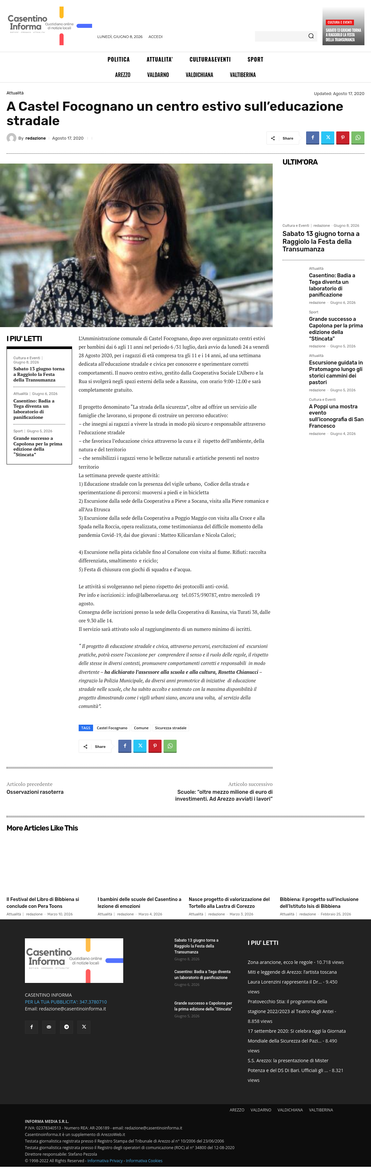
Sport (18, 431)
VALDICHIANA (290, 1117)
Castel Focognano (112, 727)
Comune (141, 727)
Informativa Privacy (105, 1168)
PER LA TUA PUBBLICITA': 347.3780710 (66, 1009)
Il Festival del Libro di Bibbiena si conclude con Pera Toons (42, 906)
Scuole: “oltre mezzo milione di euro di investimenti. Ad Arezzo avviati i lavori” (224, 795)
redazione (36, 138)
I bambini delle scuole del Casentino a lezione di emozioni (133, 906)
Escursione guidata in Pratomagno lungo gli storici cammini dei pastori (333, 347)
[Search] (311, 36)
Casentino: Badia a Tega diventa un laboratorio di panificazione (33, 409)
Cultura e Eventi (340, 22)
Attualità (15, 93)
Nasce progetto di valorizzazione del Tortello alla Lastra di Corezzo (231, 906)
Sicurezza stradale (170, 727)
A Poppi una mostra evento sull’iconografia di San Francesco (336, 384)
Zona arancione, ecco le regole (280, 969)
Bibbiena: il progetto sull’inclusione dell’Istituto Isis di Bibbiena (317, 906)
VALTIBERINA (321, 1117)
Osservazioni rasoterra (35, 792)
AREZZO (237, 1117)
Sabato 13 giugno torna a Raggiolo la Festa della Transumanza (343, 35)
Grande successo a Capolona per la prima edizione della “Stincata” (37, 446)
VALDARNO (261, 1117)
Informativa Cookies (144, 1168)
